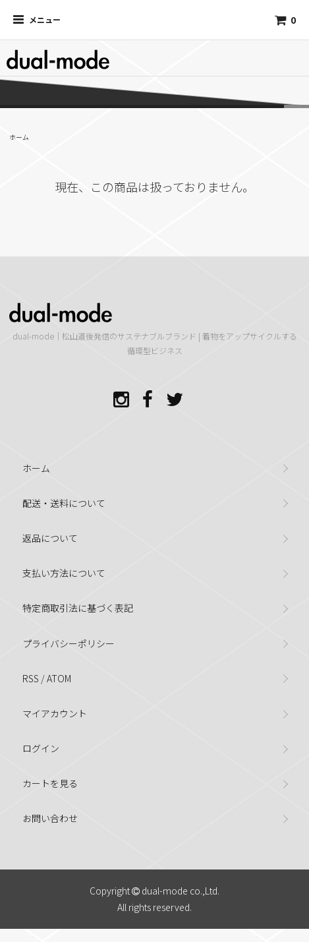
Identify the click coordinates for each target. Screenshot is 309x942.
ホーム (19, 137)
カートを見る (50, 783)
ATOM (59, 678)
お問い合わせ (50, 818)
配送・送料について (63, 503)
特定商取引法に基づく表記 (77, 607)
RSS (30, 678)
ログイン (40, 748)
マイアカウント (54, 713)
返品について (50, 538)
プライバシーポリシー (68, 643)
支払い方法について (63, 572)
